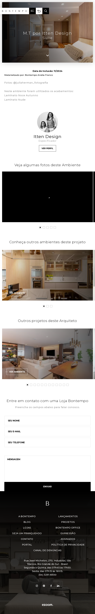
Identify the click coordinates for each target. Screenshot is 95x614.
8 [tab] (53, 385)
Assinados (68, 539)
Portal (27, 544)
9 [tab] (57, 385)
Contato (27, 539)
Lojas (27, 527)
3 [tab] (47, 227)
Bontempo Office (68, 527)
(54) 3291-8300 (48, 574)
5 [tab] (55, 227)
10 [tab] (60, 385)
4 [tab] (51, 227)
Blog (27, 522)
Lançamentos (68, 516)
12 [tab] (67, 385)
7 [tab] (49, 385)
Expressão (67, 533)
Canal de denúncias (47, 550)
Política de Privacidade (68, 544)
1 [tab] (40, 227)
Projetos (68, 522)
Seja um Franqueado (27, 533)
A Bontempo (27, 516)
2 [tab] (44, 227)
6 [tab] (46, 385)
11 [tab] (64, 385)
